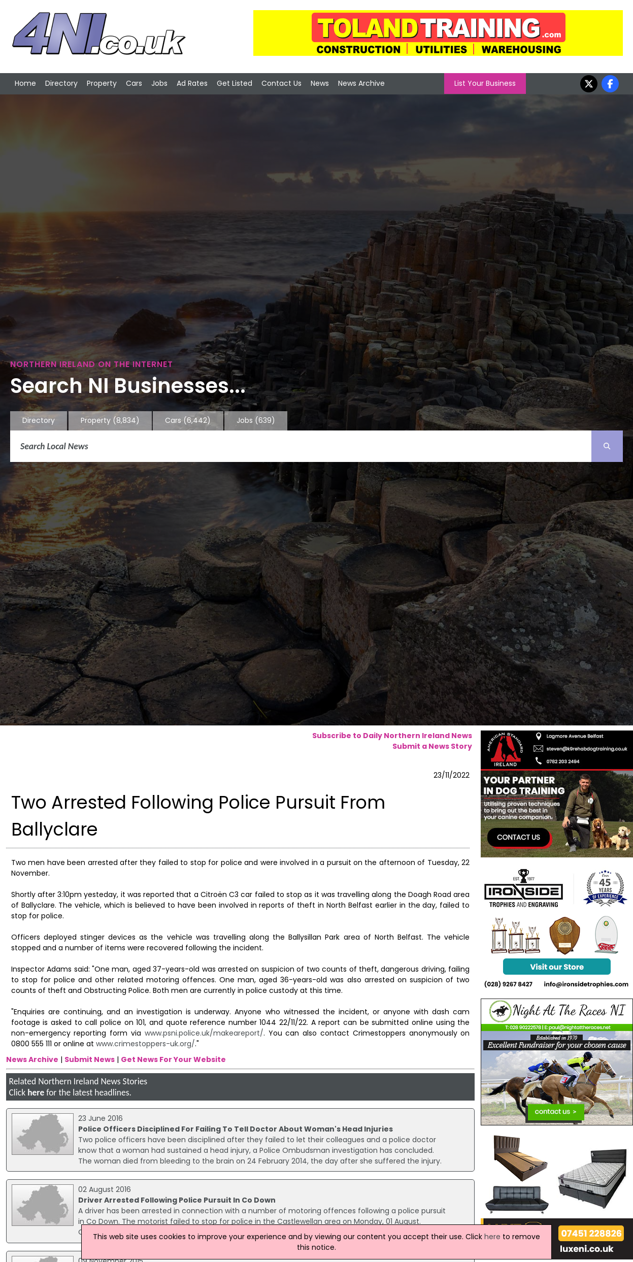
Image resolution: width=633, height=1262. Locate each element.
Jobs (159, 83)
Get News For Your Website (173, 1059)
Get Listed (234, 83)
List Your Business (485, 83)
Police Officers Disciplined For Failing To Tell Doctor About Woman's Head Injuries (235, 1129)
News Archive (361, 83)
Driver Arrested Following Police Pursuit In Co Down (177, 1200)
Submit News (89, 1059)
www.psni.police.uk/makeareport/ (204, 1033)
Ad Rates (192, 83)
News (320, 83)
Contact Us (281, 83)
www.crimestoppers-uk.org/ (145, 1044)
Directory (61, 83)
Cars (134, 83)
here (35, 1092)
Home (25, 83)
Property (102, 83)
